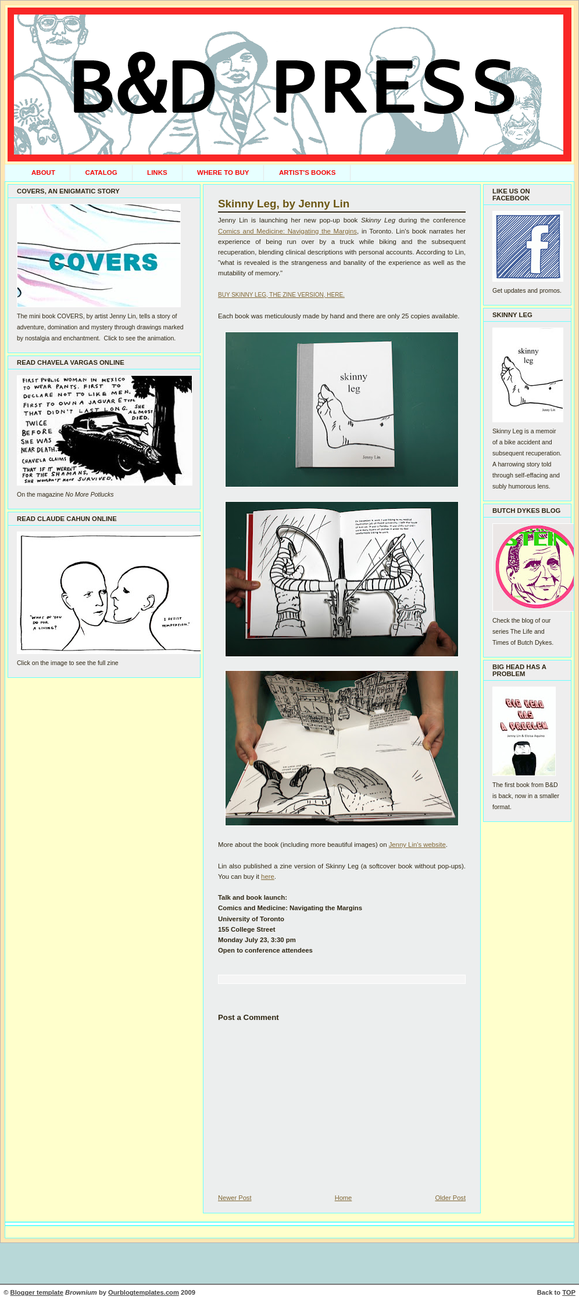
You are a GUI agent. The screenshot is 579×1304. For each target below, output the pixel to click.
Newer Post (235, 1197)
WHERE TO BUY (223, 172)
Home (343, 1197)
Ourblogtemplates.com (143, 1292)
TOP (569, 1292)
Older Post (450, 1197)
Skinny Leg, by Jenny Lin (283, 203)
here (267, 876)
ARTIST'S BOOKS (307, 172)
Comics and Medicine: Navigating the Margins (287, 231)
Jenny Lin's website (417, 844)
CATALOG (101, 172)
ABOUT (43, 172)
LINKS (157, 172)
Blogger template (36, 1292)
